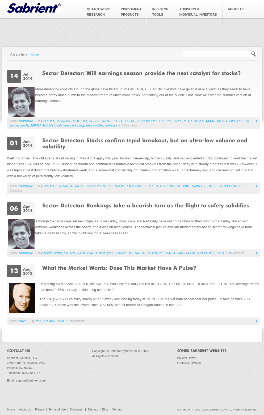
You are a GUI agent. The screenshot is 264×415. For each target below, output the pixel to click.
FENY (124, 121)
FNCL (138, 186)
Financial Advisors (189, 362)
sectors (14, 125)
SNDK (220, 253)
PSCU (167, 253)
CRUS (178, 121)
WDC (212, 253)
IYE (109, 121)
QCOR (210, 121)
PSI (155, 121)
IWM (66, 186)
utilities (99, 125)
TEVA (60, 321)
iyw (63, 121)
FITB (234, 186)
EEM (59, 186)
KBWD (186, 186)
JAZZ (201, 121)
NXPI (231, 121)
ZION (226, 186)
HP (206, 253)
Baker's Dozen (186, 357)
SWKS (169, 121)
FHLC (132, 121)
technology (78, 125)
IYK (85, 121)
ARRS (240, 121)
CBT (45, 321)
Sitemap (92, 409)
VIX (52, 121)
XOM (194, 121)
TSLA (102, 253)
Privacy (40, 409)
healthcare (111, 125)
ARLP (52, 321)
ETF (247, 121)
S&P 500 (36, 125)
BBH (149, 121)
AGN (200, 253)
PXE (178, 186)
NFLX (93, 253)
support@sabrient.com (31, 380)
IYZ (74, 121)
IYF (58, 121)
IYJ (68, 121)
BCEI (212, 186)
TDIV (171, 186)
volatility (24, 125)
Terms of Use (57, 409)
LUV (218, 121)
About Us (25, 409)
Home (35, 54)
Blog (105, 409)
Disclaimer (76, 409)
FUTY (141, 121)
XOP (161, 121)
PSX (186, 121)
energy (90, 125)
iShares (47, 253)
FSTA (155, 186)
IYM (103, 121)
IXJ (174, 253)
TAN (180, 253)
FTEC (116, 121)
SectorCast (48, 125)
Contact (117, 409)
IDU (97, 121)
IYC (79, 121)
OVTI (204, 186)
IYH (91, 121)
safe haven (63, 125)
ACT (224, 121)
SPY (45, 121)
